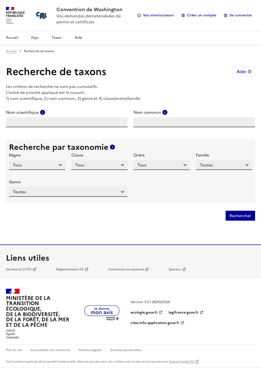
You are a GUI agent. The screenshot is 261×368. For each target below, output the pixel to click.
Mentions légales (90, 350)
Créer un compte (201, 15)
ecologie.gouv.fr (144, 312)
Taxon (57, 37)
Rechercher (240, 216)
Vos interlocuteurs (158, 15)
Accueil (12, 37)
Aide (78, 37)
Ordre (139, 155)
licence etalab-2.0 (181, 361)
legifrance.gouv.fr (184, 312)
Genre (15, 182)
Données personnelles (125, 350)
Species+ (175, 269)
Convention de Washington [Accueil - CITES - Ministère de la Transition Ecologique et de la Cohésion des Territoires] (89, 9)
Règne (15, 155)
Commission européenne (126, 269)
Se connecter (241, 15)
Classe (77, 155)
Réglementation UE (70, 269)
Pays (35, 37)
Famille (202, 155)
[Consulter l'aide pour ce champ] (43, 112)
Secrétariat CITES (18, 269)
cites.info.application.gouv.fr (155, 323)
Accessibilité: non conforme (50, 350)
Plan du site (14, 350)
